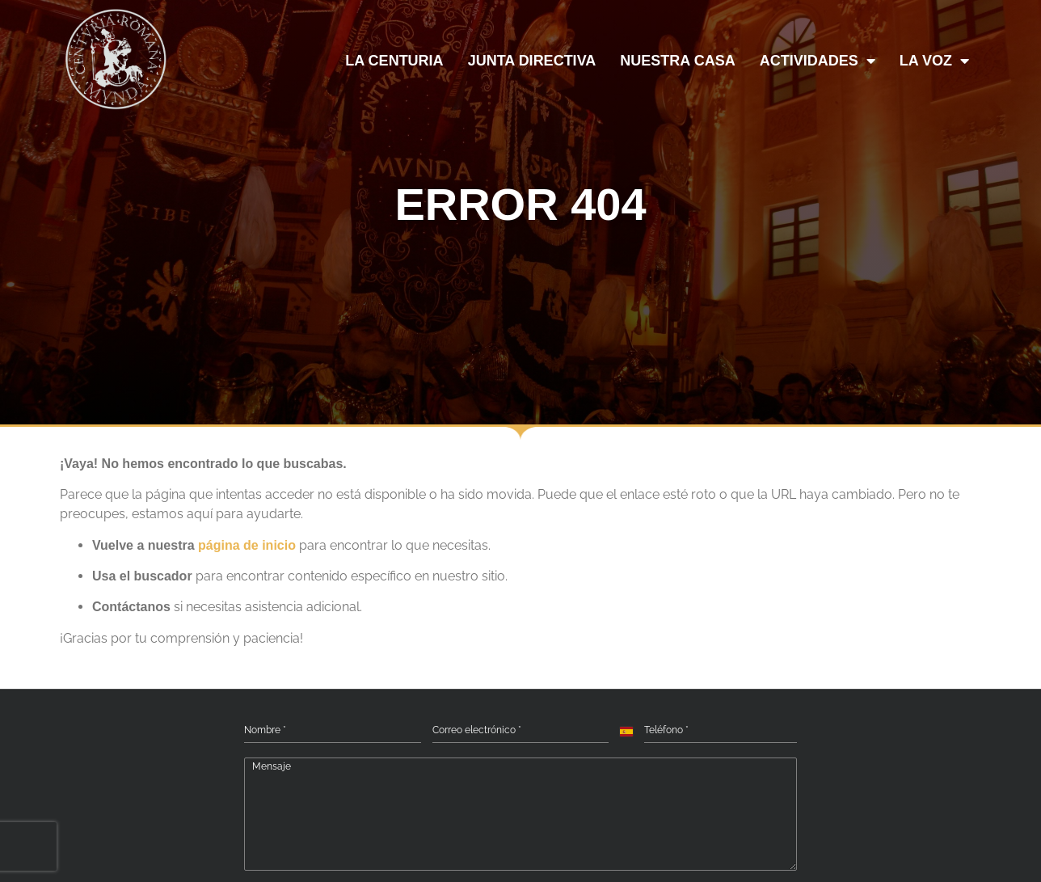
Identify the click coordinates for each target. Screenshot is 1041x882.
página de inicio (247, 545)
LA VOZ (934, 60)
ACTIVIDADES (817, 60)
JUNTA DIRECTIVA (532, 61)
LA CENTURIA (394, 61)
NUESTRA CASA (677, 61)
